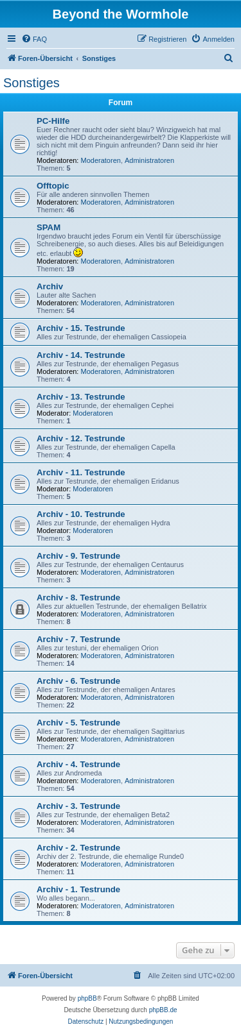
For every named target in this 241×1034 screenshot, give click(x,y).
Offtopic (53, 186)
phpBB (87, 998)
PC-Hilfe (53, 121)
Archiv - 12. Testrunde (81, 438)
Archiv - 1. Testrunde (78, 889)
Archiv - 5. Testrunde (78, 722)
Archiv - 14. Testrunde (81, 355)
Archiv (50, 286)
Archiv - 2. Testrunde (78, 847)
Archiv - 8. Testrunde (78, 597)
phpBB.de (163, 1009)
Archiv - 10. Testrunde (81, 514)
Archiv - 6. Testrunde (78, 681)
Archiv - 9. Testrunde (78, 556)
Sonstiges (31, 83)
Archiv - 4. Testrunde (78, 764)
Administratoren (149, 160)
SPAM (48, 227)
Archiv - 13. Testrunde (81, 397)
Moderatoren (101, 160)
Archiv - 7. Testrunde (78, 639)
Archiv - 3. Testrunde (78, 806)
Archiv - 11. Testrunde (81, 472)
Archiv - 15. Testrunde (81, 328)
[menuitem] (34, 39)
